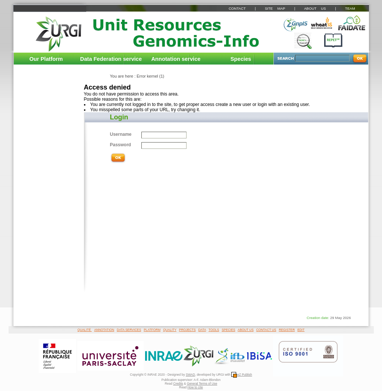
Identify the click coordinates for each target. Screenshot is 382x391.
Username (121, 134)
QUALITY (169, 330)
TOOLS (214, 330)
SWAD (190, 374)
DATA (202, 330)
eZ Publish (241, 374)
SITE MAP (275, 8)
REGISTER (287, 330)
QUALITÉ (85, 330)
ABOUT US (315, 8)
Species (241, 59)
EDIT (300, 330)
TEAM (350, 8)
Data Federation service (111, 59)
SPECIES (228, 330)
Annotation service (176, 59)
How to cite (195, 387)
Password (120, 144)
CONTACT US (266, 330)
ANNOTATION (104, 330)
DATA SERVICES (129, 330)
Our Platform (46, 59)
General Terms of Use (202, 383)
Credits (178, 383)
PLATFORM (152, 330)
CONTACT (237, 8)
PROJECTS (187, 330)
